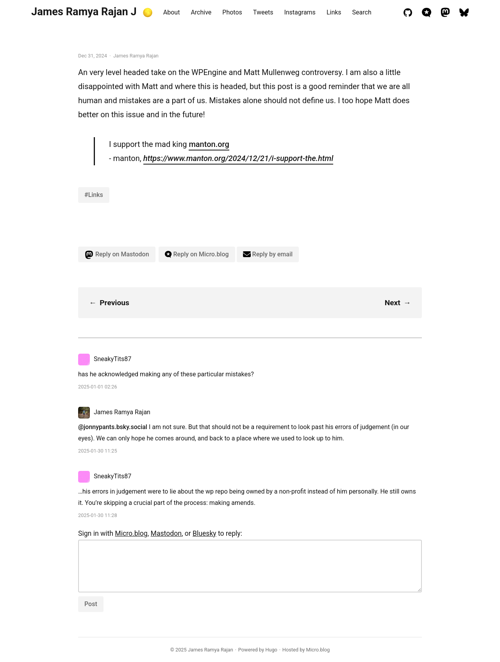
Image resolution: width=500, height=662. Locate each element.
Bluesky (204, 533)
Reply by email (268, 254)
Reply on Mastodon (116, 254)
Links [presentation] (334, 12)
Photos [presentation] (232, 12)
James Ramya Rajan (210, 650)
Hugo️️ (271, 650)
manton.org (209, 144)
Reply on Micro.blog (197, 254)
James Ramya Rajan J (84, 11)
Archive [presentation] (201, 12)
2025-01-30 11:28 (97, 515)
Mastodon (166, 533)
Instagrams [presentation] (299, 12)
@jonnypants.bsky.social (112, 427)
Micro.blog (131, 533)
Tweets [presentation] (263, 12)
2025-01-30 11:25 (97, 451)
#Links (93, 195)
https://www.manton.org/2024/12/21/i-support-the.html (238, 158)
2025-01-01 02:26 (97, 387)
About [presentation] (171, 12)
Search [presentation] (361, 12)
